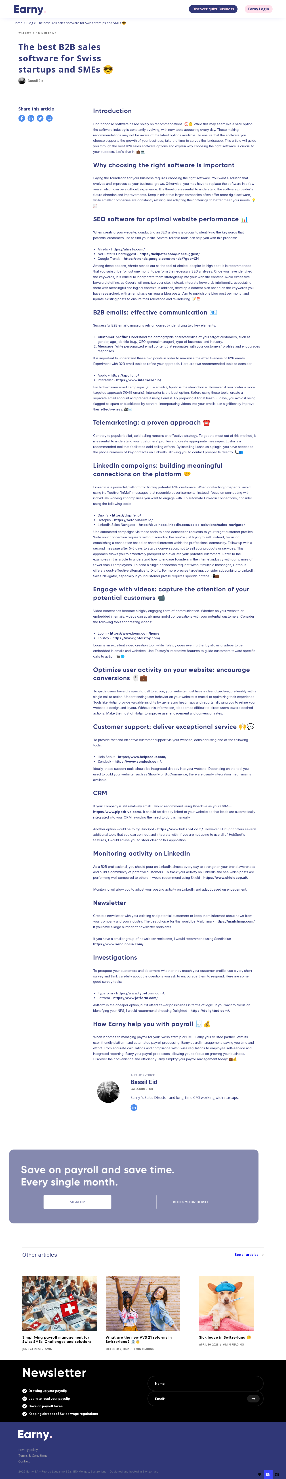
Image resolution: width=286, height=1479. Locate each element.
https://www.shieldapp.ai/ (225, 877)
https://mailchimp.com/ (235, 921)
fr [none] (259, 1474)
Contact (24, 1461)
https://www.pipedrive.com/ (117, 812)
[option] (259, 1474)
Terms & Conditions (32, 1455)
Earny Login (258, 8)
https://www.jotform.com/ (135, 998)
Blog (29, 23)
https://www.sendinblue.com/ (118, 944)
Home (17, 23)
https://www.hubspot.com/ (180, 829)
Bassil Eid (144, 1082)
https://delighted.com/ (210, 1010)
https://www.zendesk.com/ (138, 761)
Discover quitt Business (213, 8)
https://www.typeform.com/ (140, 993)
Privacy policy (28, 1450)
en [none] (268, 1474)
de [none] (277, 1474)
